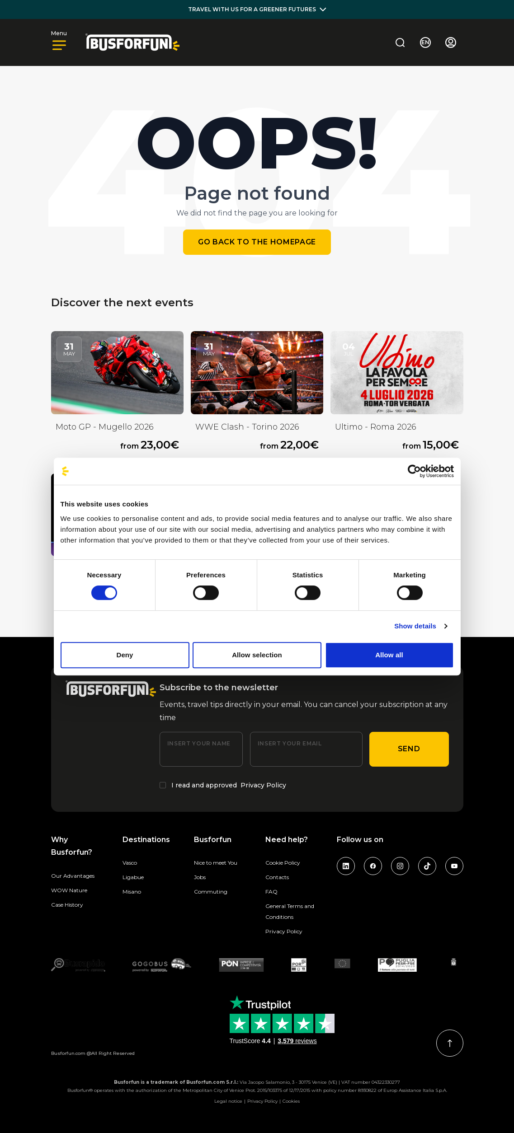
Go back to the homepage (257, 242)
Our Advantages (72, 875)
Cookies (291, 1101)
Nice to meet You (215, 862)
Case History (67, 904)
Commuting (210, 891)
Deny (124, 655)
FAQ (271, 891)
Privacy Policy (263, 785)
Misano (132, 891)
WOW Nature (69, 890)
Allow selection (257, 655)
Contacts (277, 877)
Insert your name (199, 743)
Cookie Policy (282, 862)
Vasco (130, 862)
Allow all (389, 655)
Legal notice (228, 1101)
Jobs (200, 877)
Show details (415, 626)
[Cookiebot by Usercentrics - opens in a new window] (414, 471)
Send (409, 748)
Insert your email (290, 743)
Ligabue (133, 877)
